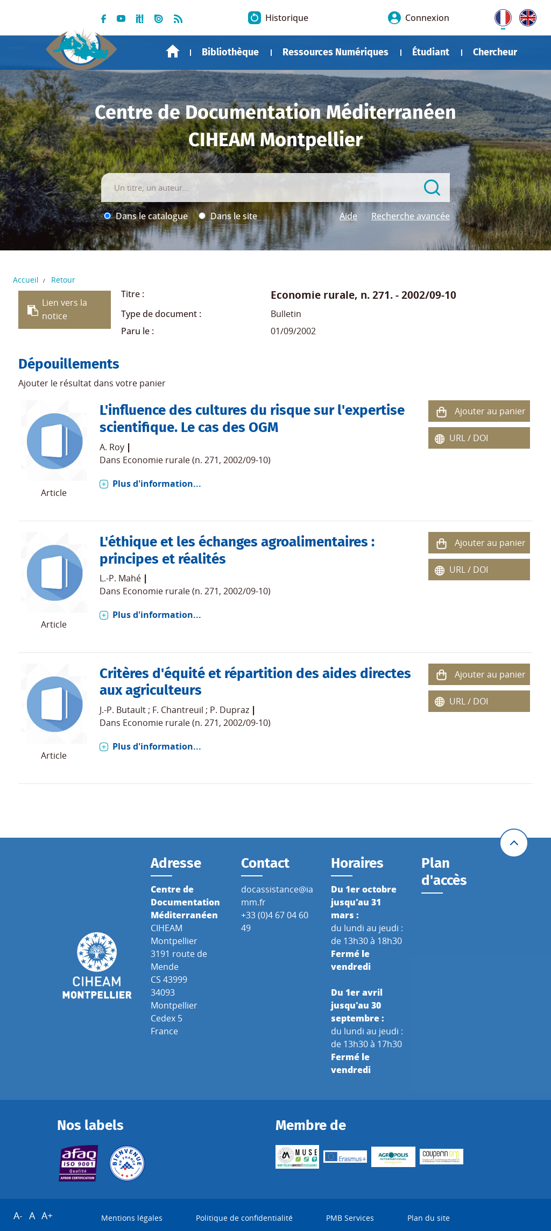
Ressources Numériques (335, 52)
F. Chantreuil (177, 710)
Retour (63, 280)
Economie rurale (313, 294)
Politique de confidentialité (244, 1218)
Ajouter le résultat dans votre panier (92, 383)
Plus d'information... (156, 483)
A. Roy (112, 447)
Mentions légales (132, 1218)
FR (499, 15)
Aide (348, 216)
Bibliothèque (230, 52)
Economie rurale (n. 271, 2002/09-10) (197, 460)
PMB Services (350, 1218)
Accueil (173, 51)
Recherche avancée (410, 216)
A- (18, 1215)
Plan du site (428, 1218)
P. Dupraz (229, 710)
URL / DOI (468, 438)
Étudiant (430, 52)
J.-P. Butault (123, 710)
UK (525, 15)
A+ (47, 1215)
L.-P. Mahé (120, 578)
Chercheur (495, 52)
